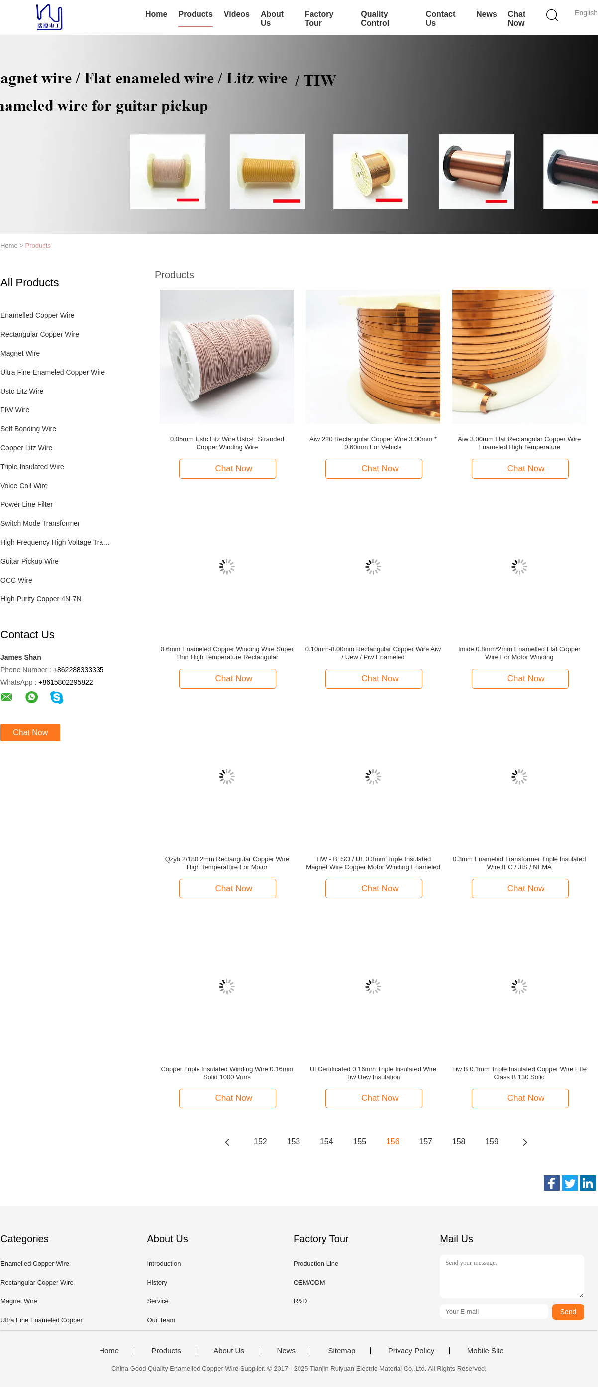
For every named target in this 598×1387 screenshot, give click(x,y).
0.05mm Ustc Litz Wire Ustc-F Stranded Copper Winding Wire (227, 443)
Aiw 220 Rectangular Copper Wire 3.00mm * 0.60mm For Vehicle (373, 443)
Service (157, 1301)
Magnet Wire (20, 353)
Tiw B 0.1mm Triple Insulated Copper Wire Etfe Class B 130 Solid (519, 1073)
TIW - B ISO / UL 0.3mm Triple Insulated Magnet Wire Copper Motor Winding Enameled (373, 863)
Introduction (164, 1263)
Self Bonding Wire (28, 429)
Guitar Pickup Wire (29, 561)
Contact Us (441, 18)
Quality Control (375, 18)
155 (359, 1141)
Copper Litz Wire (26, 448)
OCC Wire (16, 580)
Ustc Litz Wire (21, 391)
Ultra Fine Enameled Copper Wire (52, 372)
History (157, 1282)
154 (326, 1141)
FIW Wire (14, 410)
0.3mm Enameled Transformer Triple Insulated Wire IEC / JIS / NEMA (519, 863)
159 (491, 1141)
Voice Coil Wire (24, 486)
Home (156, 14)
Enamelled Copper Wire (37, 315)
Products (195, 14)
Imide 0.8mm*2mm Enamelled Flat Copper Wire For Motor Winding (519, 653)
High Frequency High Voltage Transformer (56, 542)
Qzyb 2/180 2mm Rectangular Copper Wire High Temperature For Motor (227, 863)
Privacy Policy (411, 1350)
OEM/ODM (309, 1282)
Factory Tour (319, 18)
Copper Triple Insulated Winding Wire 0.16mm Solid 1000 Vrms (227, 1073)
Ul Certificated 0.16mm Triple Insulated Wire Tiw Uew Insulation (373, 1073)
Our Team (161, 1320)
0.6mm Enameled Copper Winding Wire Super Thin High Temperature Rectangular (227, 653)
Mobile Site (485, 1350)
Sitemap (341, 1350)
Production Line (316, 1263)
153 (293, 1141)
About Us (272, 18)
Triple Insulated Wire (32, 467)
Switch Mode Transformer (40, 523)
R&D (300, 1301)
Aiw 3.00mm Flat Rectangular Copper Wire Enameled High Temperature (519, 443)
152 (260, 1141)
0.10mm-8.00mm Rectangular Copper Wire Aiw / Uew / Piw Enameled (373, 653)
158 (459, 1141)
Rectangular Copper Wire (39, 334)
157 (425, 1141)
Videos (237, 14)
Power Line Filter (26, 504)
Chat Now (517, 18)
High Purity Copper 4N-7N (41, 599)
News (486, 14)
